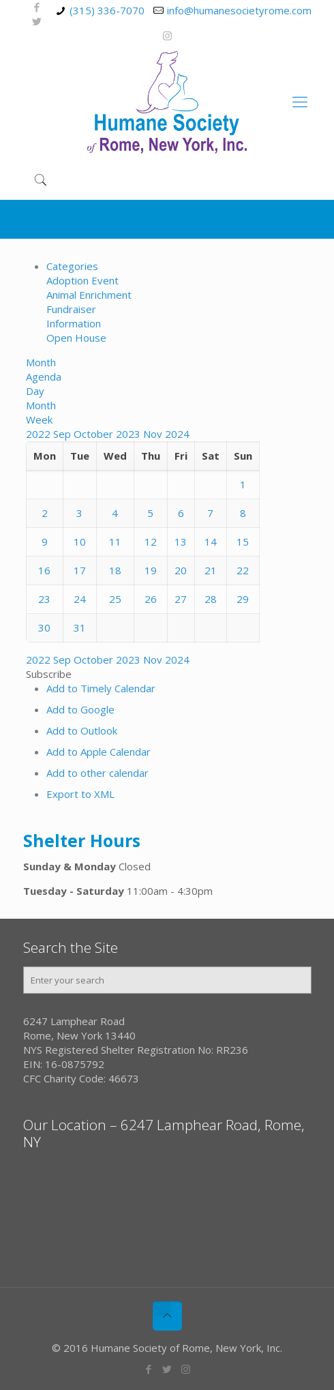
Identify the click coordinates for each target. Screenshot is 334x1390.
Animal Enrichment (89, 294)
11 (115, 541)
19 (151, 570)
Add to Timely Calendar (100, 688)
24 (80, 599)
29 (243, 599)
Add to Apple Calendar (98, 751)
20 (180, 570)
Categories (72, 266)
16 (44, 570)
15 (243, 541)
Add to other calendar (97, 773)
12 (151, 541)
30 (44, 627)
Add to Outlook (81, 730)
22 (243, 570)
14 (210, 541)
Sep (63, 434)
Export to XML (80, 794)
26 (151, 599)
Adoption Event (82, 280)
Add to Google (80, 709)
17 (80, 570)
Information (73, 323)
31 (80, 627)
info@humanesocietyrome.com (239, 10)
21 (210, 570)
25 (115, 599)
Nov (154, 434)
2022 (39, 434)
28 (210, 599)
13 (180, 541)
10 (80, 541)
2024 (177, 434)
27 (180, 599)
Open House (76, 337)
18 (115, 570)
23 (44, 599)
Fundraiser (71, 309)
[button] (49, 674)
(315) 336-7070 (107, 10)
